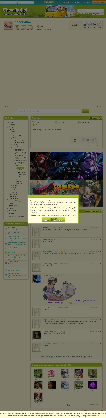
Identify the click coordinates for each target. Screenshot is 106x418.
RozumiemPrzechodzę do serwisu (53, 220)
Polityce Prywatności (92, 416)
